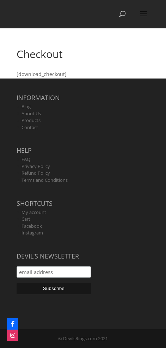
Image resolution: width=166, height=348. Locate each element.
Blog (26, 106)
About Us (31, 113)
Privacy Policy (35, 166)
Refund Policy (35, 173)
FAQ (25, 159)
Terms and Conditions (44, 180)
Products (31, 120)
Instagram (32, 233)
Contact (29, 127)
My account (33, 212)
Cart (25, 219)
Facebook (31, 226)
